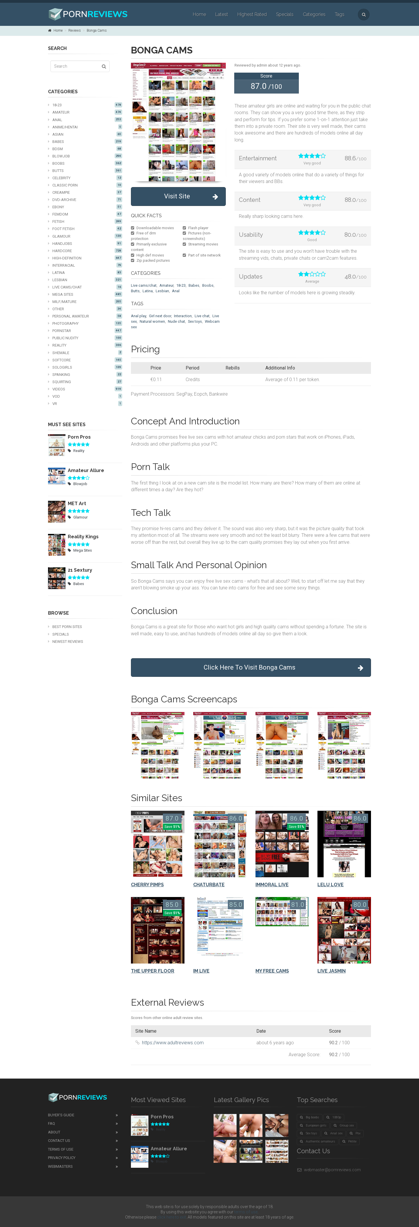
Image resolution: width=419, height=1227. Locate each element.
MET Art (77, 503)
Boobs (85, 163)
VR (85, 403)
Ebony (85, 206)
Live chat (202, 316)
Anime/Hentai (85, 127)
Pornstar (85, 330)
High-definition (85, 258)
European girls (313, 1125)
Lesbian (85, 279)
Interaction (183, 316)
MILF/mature (85, 301)
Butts (85, 170)
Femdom (85, 214)
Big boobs (309, 1117)
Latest (221, 14)
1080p (333, 1117)
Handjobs (85, 243)
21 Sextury (80, 570)
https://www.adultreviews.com (173, 1042)
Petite (349, 1141)
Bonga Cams (97, 30)
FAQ (51, 1123)
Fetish (85, 221)
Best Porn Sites (65, 627)
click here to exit (171, 1217)
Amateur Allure (86, 470)
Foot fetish (85, 228)
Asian (85, 134)
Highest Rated (252, 14)
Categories (314, 14)
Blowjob (85, 156)
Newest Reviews (65, 641)
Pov (355, 1133)
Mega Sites (85, 294)
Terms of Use (60, 1149)
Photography (85, 323)
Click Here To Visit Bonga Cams (283, 668)
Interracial (85, 265)
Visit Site (191, 196)
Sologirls (85, 367)
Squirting (85, 381)
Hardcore (85, 250)
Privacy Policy (61, 1158)
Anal (85, 119)
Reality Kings (83, 536)
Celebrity (85, 177)
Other (85, 308)
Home (199, 14)
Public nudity (85, 337)
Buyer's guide (61, 1115)
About (54, 1132)
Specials (285, 14)
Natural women (152, 321)
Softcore (85, 360)
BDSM (85, 148)
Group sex (344, 1125)
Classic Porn (85, 185)
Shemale (85, 352)
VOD (85, 396)
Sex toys (195, 321)
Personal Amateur (85, 316)
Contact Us (59, 1140)
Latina (85, 272)
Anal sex (333, 1133)
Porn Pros (79, 437)
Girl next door (160, 316)
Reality (85, 345)
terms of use (246, 1212)
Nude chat (176, 321)
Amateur (85, 112)
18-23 (85, 104)
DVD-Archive (85, 199)
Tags (340, 14)
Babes (85, 141)
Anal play (138, 316)
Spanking (85, 374)
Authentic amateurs (317, 1141)
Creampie (85, 192)
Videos (85, 389)
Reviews (74, 30)
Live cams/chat (85, 287)
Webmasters (60, 1166)
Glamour (85, 236)
